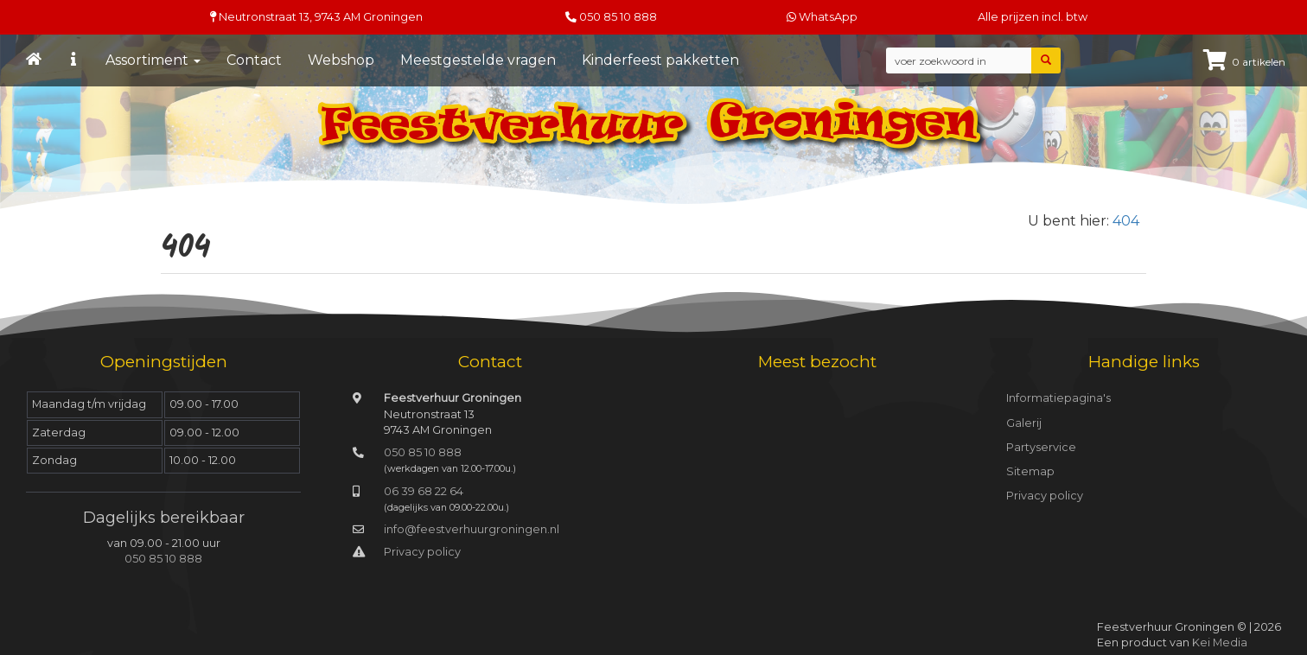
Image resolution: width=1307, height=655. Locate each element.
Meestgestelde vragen (478, 60)
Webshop (341, 60)
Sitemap (1030, 471)
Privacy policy (422, 551)
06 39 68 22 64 (423, 491)
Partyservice (1041, 447)
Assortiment (153, 60)
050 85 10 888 (618, 16)
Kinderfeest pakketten (660, 60)
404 (1126, 221)
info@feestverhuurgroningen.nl (471, 529)
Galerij (1024, 423)
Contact (254, 60)
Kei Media (1219, 642)
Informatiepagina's (1058, 397)
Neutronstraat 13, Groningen (316, 16)
